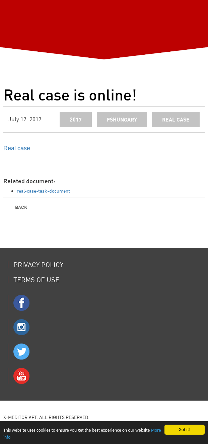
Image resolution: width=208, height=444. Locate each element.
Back (15, 207)
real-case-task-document (43, 191)
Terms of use (36, 279)
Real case (16, 148)
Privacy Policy (38, 264)
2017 (76, 119)
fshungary (122, 119)
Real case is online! (70, 94)
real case (176, 119)
